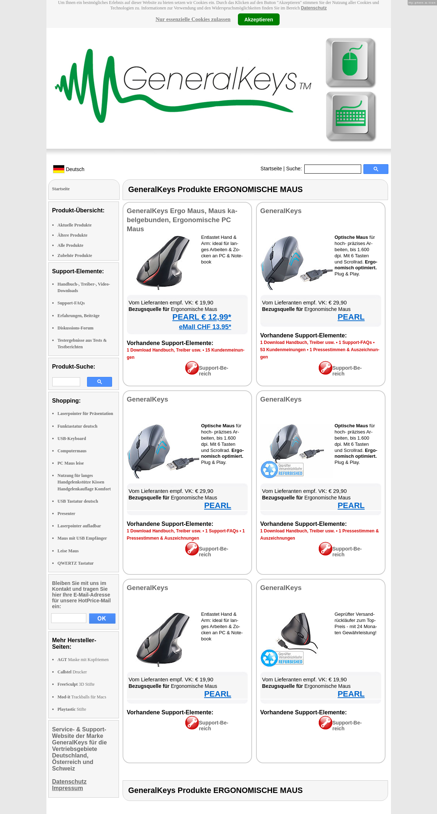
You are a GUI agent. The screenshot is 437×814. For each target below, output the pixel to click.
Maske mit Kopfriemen (83, 659)
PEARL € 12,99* (201, 316)
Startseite (271, 168)
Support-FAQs (71, 303)
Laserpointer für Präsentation (86, 413)
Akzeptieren (258, 19)
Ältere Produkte (73, 235)
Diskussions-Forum (76, 328)
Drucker (72, 671)
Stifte (72, 709)
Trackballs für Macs (82, 696)
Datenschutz (314, 8)
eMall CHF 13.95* (205, 327)
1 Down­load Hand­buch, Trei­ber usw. (164, 350)
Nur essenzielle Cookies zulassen (193, 19)
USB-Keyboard (72, 438)
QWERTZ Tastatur (76, 563)
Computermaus (72, 450)
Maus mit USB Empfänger (82, 538)
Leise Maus (68, 550)
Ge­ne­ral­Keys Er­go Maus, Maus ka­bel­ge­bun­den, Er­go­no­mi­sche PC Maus (182, 220)
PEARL (351, 316)
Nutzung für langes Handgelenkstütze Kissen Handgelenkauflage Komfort (84, 482)
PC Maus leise (71, 463)
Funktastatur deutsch (78, 426)
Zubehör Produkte (75, 255)
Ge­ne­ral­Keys (281, 211)
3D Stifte (76, 684)
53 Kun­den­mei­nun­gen (283, 349)
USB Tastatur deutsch (78, 501)
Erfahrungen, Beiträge (79, 315)
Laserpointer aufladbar (79, 525)
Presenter (66, 513)
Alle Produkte (70, 245)
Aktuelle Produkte (75, 225)
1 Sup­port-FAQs (355, 342)
